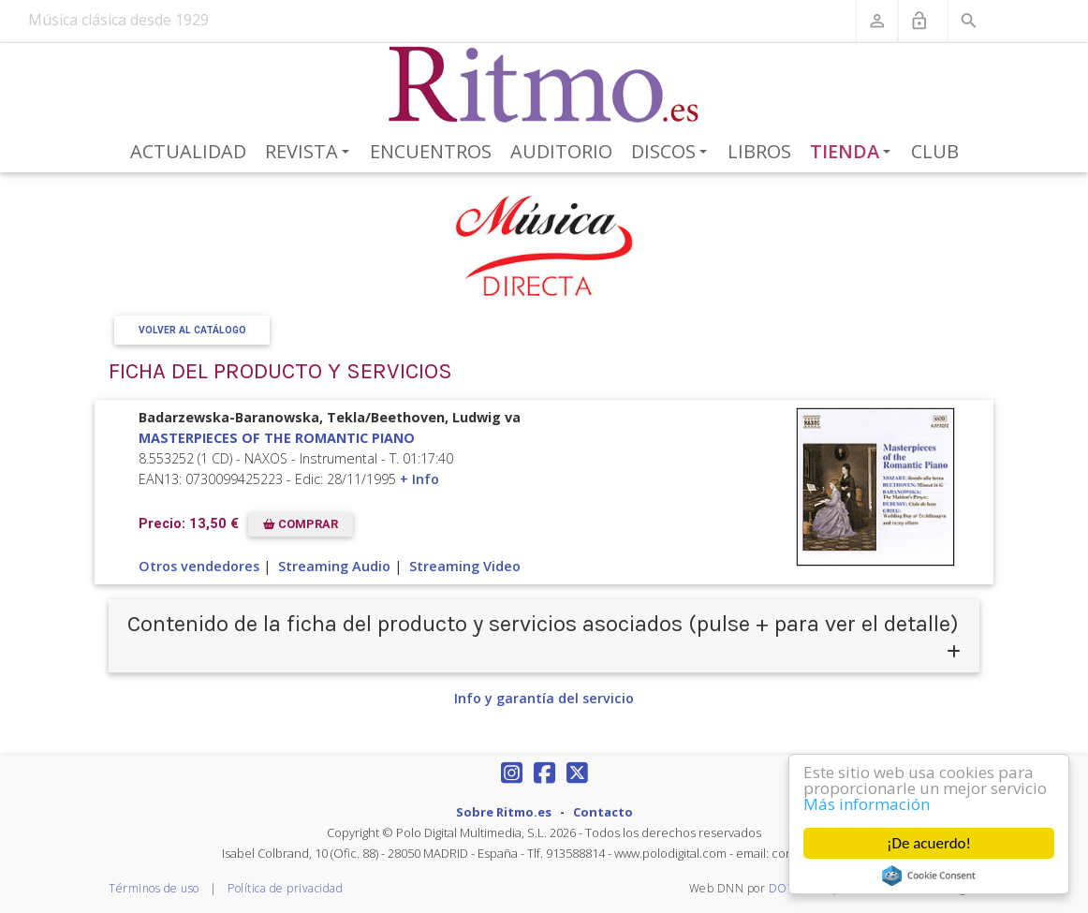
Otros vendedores (199, 566)
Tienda (854, 153)
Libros (759, 151)
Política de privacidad (285, 888)
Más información (866, 804)
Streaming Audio (334, 566)
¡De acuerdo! (929, 843)
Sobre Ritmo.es (503, 811)
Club (935, 151)
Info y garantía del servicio (544, 698)
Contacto (603, 811)
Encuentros (431, 151)
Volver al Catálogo (192, 330)
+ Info (419, 479)
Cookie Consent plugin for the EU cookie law (929, 875)
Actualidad (188, 151)
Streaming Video (465, 566)
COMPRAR (300, 524)
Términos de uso (154, 888)
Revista (310, 153)
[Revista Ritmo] (544, 85)
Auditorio (561, 151)
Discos (672, 153)
